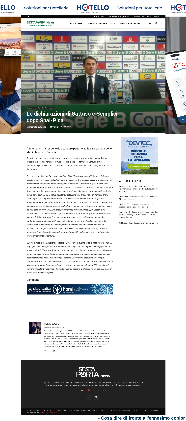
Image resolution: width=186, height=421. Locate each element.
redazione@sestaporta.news (97, 390)
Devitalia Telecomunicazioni (49, 413)
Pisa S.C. (40, 108)
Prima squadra (49, 108)
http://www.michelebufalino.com (54, 327)
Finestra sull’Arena (130, 23)
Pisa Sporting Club (97, 23)
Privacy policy (154, 410)
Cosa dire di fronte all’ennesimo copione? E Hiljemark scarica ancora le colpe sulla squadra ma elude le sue (139, 188)
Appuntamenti (77, 23)
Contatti (156, 17)
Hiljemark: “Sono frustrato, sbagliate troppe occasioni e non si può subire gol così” (136, 205)
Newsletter (136, 410)
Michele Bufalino (37, 127)
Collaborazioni (147, 17)
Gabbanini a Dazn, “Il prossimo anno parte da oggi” (138, 223)
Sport (113, 23)
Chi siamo (136, 17)
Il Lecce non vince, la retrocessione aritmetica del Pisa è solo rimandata (138, 198)
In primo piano (31, 108)
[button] (156, 23)
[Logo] (40, 23)
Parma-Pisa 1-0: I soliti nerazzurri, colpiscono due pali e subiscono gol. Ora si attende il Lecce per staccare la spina (138, 214)
